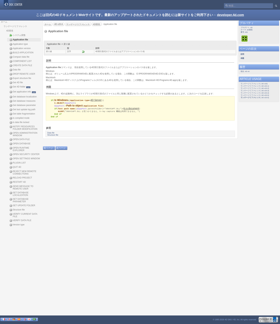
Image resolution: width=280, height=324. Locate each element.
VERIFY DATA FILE (20, 220)
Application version (20, 48)
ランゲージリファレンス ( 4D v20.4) (255, 93)
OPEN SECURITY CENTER (24, 154)
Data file (15, 69)
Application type (18, 44)
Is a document (131, 108)
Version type (16, 224)
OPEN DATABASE (20, 143)
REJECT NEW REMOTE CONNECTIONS (22, 172)
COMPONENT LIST (20, 61)
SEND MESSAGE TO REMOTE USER (21, 187)
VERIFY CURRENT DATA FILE (23, 215)
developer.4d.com (230, 15)
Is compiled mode (19, 118)
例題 (48, 86)
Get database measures (22, 101)
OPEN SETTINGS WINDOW (24, 158)
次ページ (60, 148)
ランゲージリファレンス (15, 26)
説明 (48, 60)
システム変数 (17, 35)
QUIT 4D (15, 167)
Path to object (74, 106)
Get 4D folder (19, 86)
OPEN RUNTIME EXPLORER (19, 149)
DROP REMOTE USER (22, 74)
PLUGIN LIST (17, 163)
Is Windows (61, 100)
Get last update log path (22, 109)
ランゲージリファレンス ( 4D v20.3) (255, 91)
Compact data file (19, 57)
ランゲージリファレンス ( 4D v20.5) (255, 95)
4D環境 (9, 31)
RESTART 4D (17, 182)
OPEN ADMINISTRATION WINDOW (23, 134)
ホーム (4, 22)
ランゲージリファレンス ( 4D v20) (254, 84)
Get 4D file (16, 82)
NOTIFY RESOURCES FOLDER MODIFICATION (23, 127)
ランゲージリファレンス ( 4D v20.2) (255, 88)
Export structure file (20, 78)
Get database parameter (22, 105)
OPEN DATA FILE (19, 139)
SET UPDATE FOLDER (22, 205)
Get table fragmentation (22, 114)
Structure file (17, 209)
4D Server (95, 100)
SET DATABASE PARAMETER (19, 200)
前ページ (48, 148)
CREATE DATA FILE (20, 65)
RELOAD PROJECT (20, 177)
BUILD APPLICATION (21, 52)
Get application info (22, 91)
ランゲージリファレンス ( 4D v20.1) (255, 86)
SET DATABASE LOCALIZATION (19, 193)
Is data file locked (19, 122)
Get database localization (23, 96)
